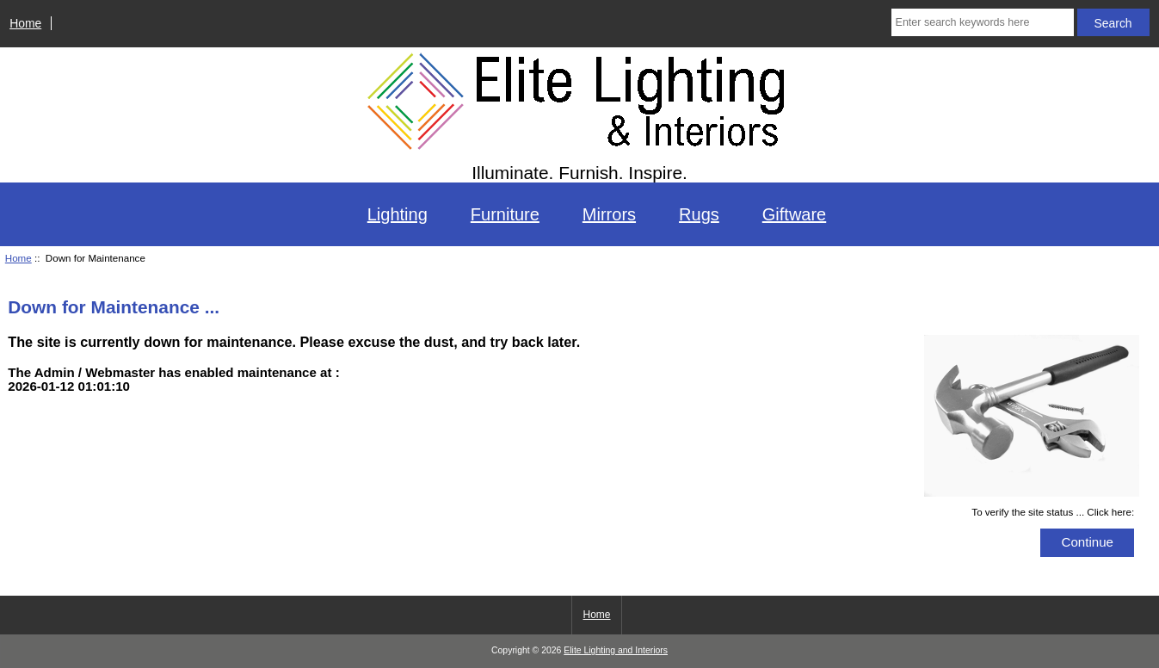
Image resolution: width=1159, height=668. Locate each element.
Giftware (794, 214)
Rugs (699, 214)
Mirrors (609, 214)
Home (25, 23)
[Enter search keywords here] (982, 22)
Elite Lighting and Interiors (616, 650)
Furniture (505, 214)
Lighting (397, 214)
